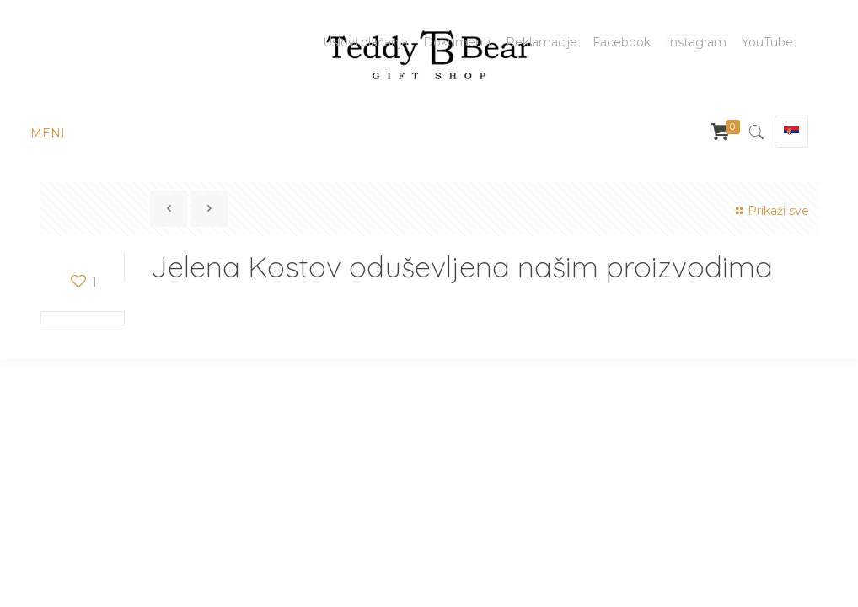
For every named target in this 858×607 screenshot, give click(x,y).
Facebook (622, 42)
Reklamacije (541, 42)
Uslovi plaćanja (365, 42)
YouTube (767, 42)
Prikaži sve (770, 210)
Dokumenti (457, 42)
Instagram (696, 42)
